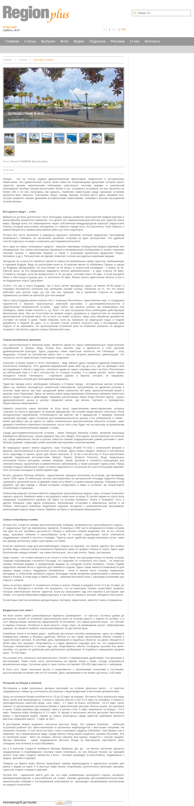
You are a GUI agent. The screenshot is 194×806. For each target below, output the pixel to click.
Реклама (117, 41)
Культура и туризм (44, 59)
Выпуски (48, 41)
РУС (123, 29)
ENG (114, 29)
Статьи (30, 41)
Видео (79, 41)
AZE (105, 29)
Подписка (97, 41)
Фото (64, 41)
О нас (134, 41)
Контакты (152, 41)
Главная (12, 41)
